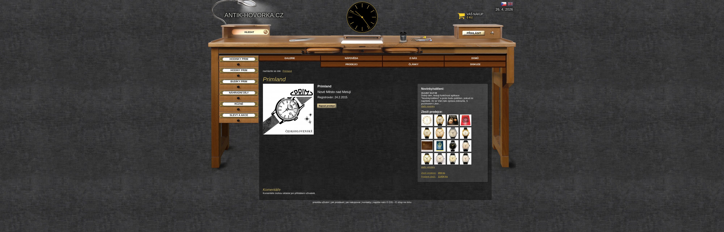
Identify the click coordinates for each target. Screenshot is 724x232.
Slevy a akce (239, 115)
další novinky (428, 106)
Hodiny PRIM (238, 70)
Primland (287, 71)
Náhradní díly (239, 92)
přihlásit (474, 33)
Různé (238, 103)
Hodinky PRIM (239, 59)
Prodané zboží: (428, 176)
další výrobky (428, 167)
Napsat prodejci (327, 106)
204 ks (441, 173)
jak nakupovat (353, 202)
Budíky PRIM (238, 81)
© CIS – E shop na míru (398, 202)
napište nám (379, 202)
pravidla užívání (321, 202)
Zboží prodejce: (428, 173)
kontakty (366, 202)
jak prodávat (337, 202)
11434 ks (443, 176)
